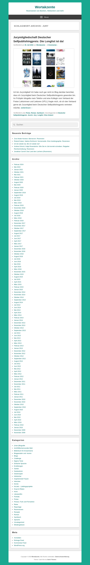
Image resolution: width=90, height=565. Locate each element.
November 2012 (19, 353)
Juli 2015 (17, 279)
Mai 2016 (17, 264)
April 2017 (17, 241)
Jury (35, 115)
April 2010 (17, 420)
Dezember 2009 (19, 430)
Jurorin (30, 115)
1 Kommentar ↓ (52, 45)
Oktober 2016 (19, 254)
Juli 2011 (17, 387)
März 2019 (17, 203)
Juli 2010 (17, 412)
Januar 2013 (18, 348)
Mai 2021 (17, 175)
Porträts (17, 497)
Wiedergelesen (19, 525)
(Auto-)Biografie (19, 445)
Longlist (40, 115)
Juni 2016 (17, 261)
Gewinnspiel (18, 474)
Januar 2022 (18, 169)
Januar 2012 (18, 379)
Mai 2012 (17, 369)
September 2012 (20, 358)
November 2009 (19, 432)
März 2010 (17, 422)
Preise (28, 113)
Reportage (17, 507)
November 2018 (19, 208)
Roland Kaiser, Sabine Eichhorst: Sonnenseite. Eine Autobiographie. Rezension (42, 141)
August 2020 (18, 182)
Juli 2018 (17, 215)
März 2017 (17, 244)
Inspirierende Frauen (21, 479)
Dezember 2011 (19, 381)
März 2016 (17, 269)
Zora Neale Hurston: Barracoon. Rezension (29, 139)
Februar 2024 (18, 164)
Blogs (16, 456)
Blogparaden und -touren (23, 453)
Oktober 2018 (19, 210)
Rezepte (17, 512)
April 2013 (17, 341)
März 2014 (17, 315)
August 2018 (18, 213)
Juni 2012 (17, 366)
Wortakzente (45, 7)
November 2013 (19, 325)
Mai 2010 (17, 417)
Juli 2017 (17, 236)
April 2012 (17, 371)
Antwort (48, 115)
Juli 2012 (17, 364)
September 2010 (20, 407)
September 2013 (20, 330)
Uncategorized (19, 522)
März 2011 (17, 392)
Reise (16, 504)
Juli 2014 (17, 305)
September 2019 (20, 193)
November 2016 (19, 251)
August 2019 (18, 195)
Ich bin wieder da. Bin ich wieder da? (27, 144)
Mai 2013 (17, 338)
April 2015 (17, 282)
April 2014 (17, 312)
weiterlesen (27, 108)
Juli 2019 (17, 198)
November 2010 (19, 402)
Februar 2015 (18, 287)
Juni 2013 (17, 335)
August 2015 (18, 277)
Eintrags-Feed (19, 540)
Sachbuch (40, 113)
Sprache (17, 520)
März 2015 (17, 284)
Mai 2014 (17, 310)
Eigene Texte (18, 461)
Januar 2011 (18, 397)
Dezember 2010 (19, 399)
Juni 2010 (17, 415)
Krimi (16, 491)
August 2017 (18, 233)
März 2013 (17, 343)
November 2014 (19, 295)
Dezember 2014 (19, 292)
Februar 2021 (18, 177)
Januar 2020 (18, 190)
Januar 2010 (18, 427)
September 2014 (20, 300)
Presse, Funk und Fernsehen (24, 502)
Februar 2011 (18, 394)
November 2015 (19, 272)
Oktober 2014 (19, 297)
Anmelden (17, 538)
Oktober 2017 (19, 228)
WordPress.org (19, 545)
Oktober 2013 (19, 328)
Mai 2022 (17, 167)
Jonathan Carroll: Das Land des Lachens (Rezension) (33, 151)
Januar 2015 (18, 289)
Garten (16, 469)
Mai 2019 (17, 200)
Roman (33, 113)
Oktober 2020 (19, 180)
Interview (17, 481)
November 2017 (19, 226)
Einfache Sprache (20, 463)
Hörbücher (17, 476)
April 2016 (17, 267)
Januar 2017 (18, 246)
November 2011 (19, 384)
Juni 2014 (17, 307)
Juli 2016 (17, 259)
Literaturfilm (18, 494)
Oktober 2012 (19, 356)
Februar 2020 (18, 187)
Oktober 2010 (19, 404)
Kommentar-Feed (20, 543)
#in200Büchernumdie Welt (23, 448)
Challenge (17, 458)
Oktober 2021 (19, 172)
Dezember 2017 (19, 223)
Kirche (16, 484)
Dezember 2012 (19, 351)
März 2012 (17, 374)
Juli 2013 (17, 333)
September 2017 (20, 231)
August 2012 (18, 361)
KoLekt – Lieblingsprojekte (23, 486)
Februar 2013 (18, 346)
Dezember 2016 (19, 249)
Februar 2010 (18, 425)
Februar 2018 (18, 221)
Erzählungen (18, 466)
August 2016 (18, 256)
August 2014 (18, 302)
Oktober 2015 (19, 274)
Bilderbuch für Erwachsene (23, 451)
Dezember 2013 (19, 323)
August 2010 (18, 410)
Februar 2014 (18, 318)
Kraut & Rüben (19, 489)
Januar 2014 (18, 320)
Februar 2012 (18, 376)
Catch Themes (51, 559)
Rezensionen (18, 509)
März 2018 (17, 218)
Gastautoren (18, 471)
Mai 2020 (17, 185)
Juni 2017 (17, 238)
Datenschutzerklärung (62, 556)
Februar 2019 (18, 205)
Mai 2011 (17, 389)
